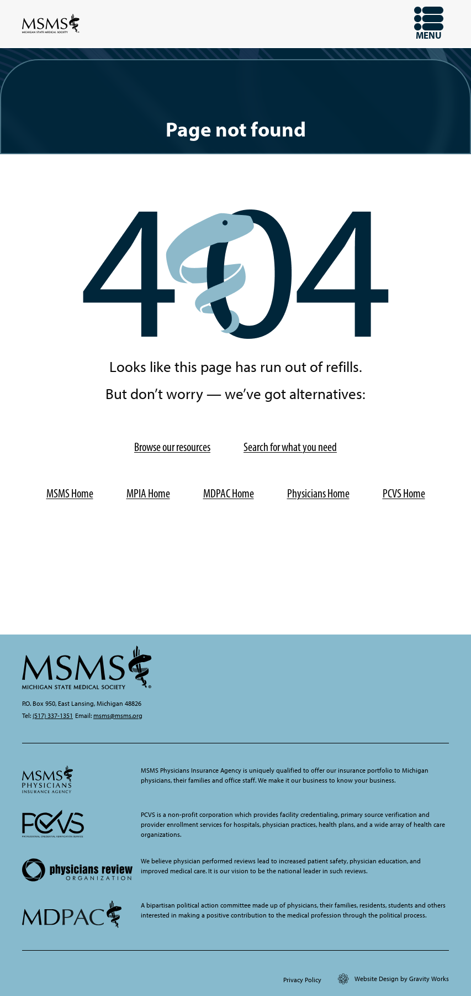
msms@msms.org (117, 716)
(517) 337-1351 (53, 716)
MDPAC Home (228, 493)
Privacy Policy (302, 980)
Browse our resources (172, 446)
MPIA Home (148, 493)
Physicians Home (318, 493)
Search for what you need (290, 446)
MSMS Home (69, 493)
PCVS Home (404, 493)
